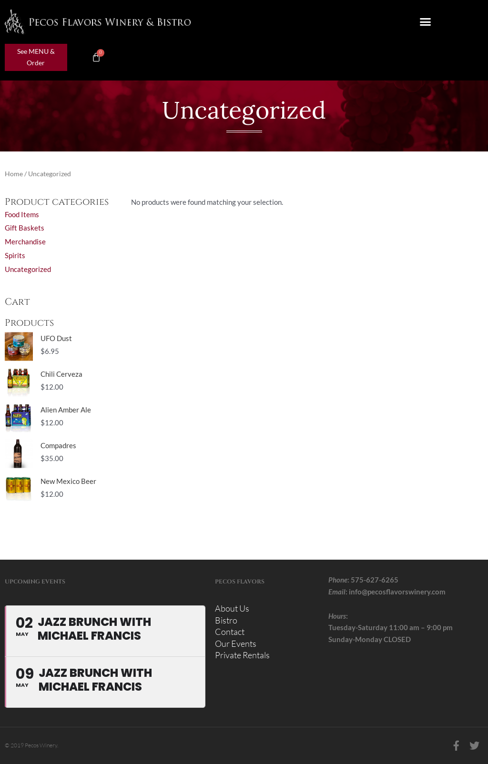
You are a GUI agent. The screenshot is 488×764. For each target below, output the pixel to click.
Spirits (15, 255)
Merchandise (25, 241)
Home (14, 174)
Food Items (22, 214)
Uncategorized (28, 269)
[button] (426, 22)
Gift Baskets (24, 227)
